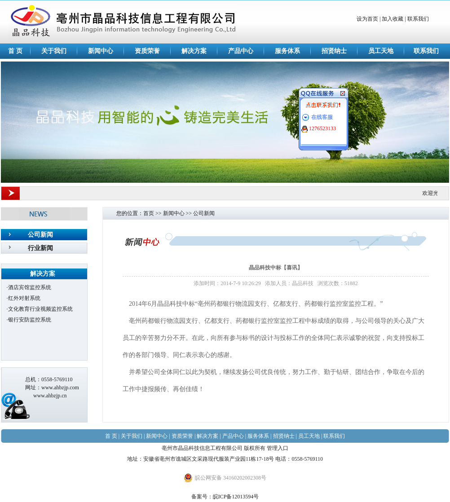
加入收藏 (392, 19)
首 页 (15, 51)
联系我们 (418, 19)
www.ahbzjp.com (60, 387)
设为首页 (367, 19)
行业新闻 (40, 248)
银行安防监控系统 (29, 320)
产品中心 (240, 51)
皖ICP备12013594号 (236, 496)
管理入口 (277, 448)
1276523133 (322, 128)
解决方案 (194, 51)
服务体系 (287, 51)
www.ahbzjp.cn (50, 395)
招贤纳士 (334, 51)
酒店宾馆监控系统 (29, 287)
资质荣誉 (147, 51)
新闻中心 (100, 51)
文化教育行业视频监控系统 (40, 309)
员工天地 (380, 51)
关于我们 (53, 51)
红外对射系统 (24, 298)
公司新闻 (40, 234)
